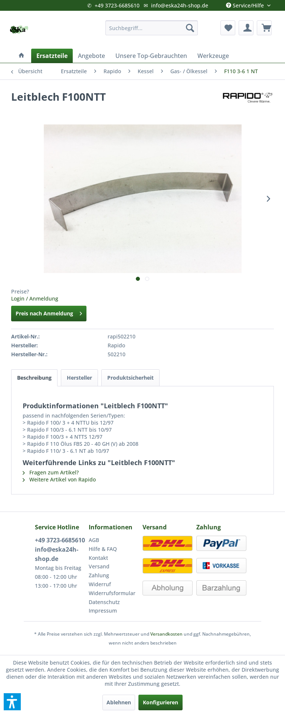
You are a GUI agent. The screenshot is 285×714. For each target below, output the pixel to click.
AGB (94, 539)
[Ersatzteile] (52, 56)
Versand (99, 566)
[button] (12, 701)
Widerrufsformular (112, 593)
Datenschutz (104, 602)
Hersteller (79, 377)
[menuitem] (151, 27)
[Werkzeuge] (213, 56)
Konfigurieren (160, 702)
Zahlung (99, 575)
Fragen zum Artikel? (51, 472)
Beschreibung (34, 377)
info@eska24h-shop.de (179, 5)
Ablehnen (119, 702)
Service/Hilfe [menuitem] (245, 4)
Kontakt (98, 557)
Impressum (103, 610)
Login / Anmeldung (34, 298)
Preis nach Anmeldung (49, 312)
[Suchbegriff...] (151, 27)
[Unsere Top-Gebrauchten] (151, 56)
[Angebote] (91, 56)
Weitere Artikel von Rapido (59, 479)
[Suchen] (190, 27)
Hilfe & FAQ (103, 548)
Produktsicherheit (130, 377)
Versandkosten (166, 634)
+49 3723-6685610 (117, 5)
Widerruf (100, 584)
